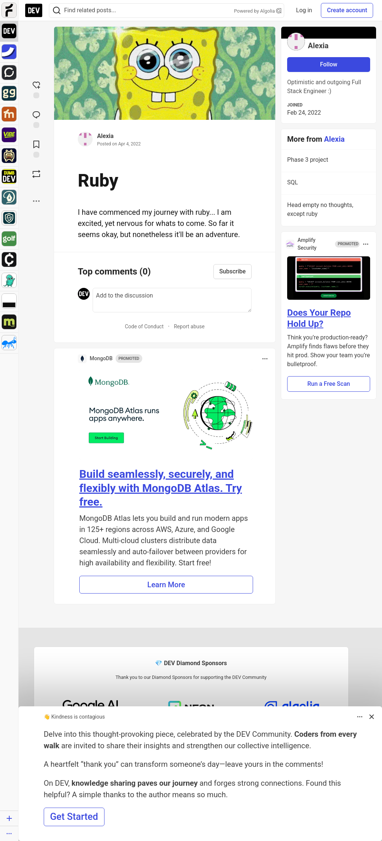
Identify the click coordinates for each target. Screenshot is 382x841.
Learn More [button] (166, 584)
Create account (347, 10)
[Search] (56, 10)
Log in (304, 10)
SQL (328, 183)
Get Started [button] (74, 816)
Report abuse (189, 326)
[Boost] (36, 174)
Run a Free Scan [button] (328, 383)
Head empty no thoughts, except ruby (328, 210)
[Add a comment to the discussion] (172, 300)
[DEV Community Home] (33, 10)
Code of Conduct (144, 326)
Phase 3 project (328, 161)
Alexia (105, 135)
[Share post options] (36, 201)
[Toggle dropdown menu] (265, 359)
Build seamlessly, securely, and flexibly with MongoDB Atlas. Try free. (160, 487)
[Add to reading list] (36, 148)
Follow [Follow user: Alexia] (329, 64)
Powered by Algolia (258, 11)
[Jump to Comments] (36, 119)
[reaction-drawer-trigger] (36, 89)
